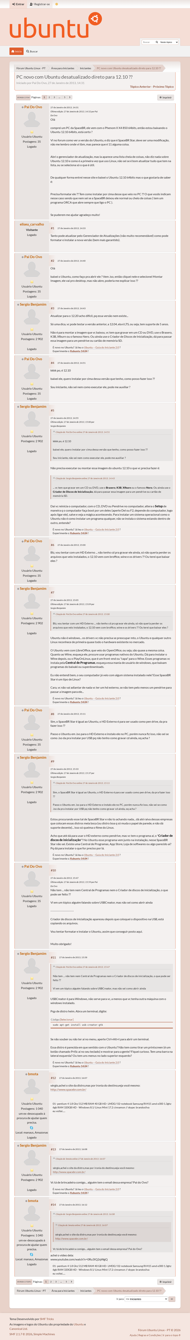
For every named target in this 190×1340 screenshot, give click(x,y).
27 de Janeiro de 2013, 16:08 (73, 1149)
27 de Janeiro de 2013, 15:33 (64, 769)
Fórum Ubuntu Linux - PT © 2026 (159, 1330)
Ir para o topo (24, 1282)
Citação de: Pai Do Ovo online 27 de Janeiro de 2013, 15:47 (83, 967)
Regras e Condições (149, 1335)
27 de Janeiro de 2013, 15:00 (72, 545)
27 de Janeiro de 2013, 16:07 (73, 1078)
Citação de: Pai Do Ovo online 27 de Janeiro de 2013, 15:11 (83, 783)
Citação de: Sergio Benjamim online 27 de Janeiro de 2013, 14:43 (85, 478)
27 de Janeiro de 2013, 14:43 (72, 308)
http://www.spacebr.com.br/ (68, 1089)
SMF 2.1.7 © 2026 (20, 1334)
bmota (33, 1074)
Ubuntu (79, 1324)
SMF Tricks (47, 1319)
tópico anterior (140, 86)
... (59, 97)
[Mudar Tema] (57, 4)
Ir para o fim (23, 97)
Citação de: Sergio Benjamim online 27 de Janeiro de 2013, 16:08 (85, 1214)
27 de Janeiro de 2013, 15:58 (73, 957)
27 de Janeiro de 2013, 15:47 (64, 878)
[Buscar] (157, 42)
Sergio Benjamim (33, 304)
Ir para (120, 1298)
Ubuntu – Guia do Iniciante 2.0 (101, 347)
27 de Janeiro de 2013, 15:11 (72, 714)
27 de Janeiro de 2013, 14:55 (64, 418)
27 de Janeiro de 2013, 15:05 (64, 600)
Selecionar (67, 1019)
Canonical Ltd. (18, 1328)
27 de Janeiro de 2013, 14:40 (72, 261)
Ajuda (133, 1335)
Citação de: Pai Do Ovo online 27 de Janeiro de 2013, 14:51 (83, 432)
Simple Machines (44, 1334)
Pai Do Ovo (33, 107)
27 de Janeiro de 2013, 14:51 (72, 363)
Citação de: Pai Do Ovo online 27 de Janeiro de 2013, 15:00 (83, 614)
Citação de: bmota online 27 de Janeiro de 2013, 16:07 (80, 1158)
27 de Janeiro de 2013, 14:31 (64, 107)
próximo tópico (163, 86)
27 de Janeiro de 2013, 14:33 (72, 228)
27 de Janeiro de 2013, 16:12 (73, 1204)
